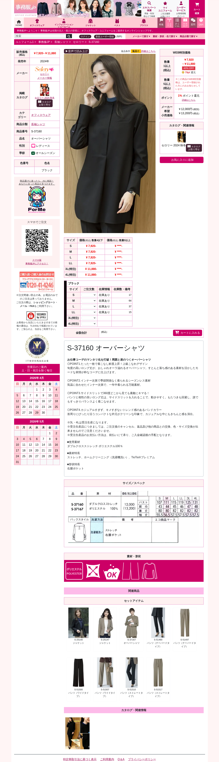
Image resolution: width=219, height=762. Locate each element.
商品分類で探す (188, 36)
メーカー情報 (44, 78)
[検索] (40, 36)
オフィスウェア (41, 115)
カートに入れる (187, 332)
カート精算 (197, 9)
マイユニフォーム (165, 10)
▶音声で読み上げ (76, 51)
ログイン (85, 36)
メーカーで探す (140, 36)
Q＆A (121, 759)
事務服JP (44, 41)
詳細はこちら (148, 51)
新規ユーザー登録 (105, 36)
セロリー (78, 41)
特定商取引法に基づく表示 (80, 759)
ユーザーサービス (181, 9)
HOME (19, 23)
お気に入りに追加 (182, 159)
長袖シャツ (61, 41)
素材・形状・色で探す (164, 36)
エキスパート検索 (149, 9)
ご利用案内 (107, 759)
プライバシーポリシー (142, 759)
